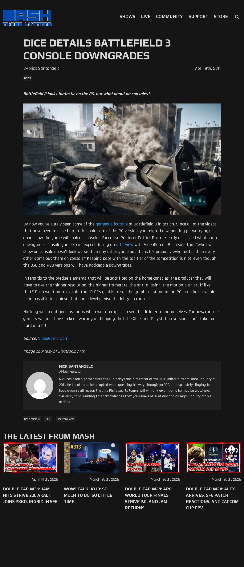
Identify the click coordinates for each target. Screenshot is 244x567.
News (27, 78)
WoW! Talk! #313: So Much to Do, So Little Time (88, 495)
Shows (127, 16)
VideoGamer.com (53, 338)
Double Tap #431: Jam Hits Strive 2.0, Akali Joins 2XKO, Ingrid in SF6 (30, 495)
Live (145, 16)
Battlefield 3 (32, 419)
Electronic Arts (66, 419)
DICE (48, 419)
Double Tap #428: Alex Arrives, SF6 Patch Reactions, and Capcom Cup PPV (212, 498)
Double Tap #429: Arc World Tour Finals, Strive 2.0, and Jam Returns (148, 498)
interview (124, 245)
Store (221, 16)
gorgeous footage (112, 224)
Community (169, 16)
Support (198, 16)
